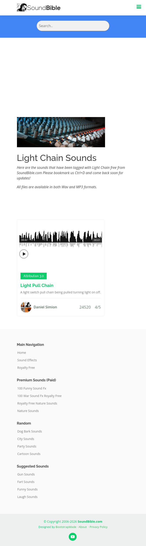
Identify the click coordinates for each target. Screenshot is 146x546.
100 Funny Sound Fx (31, 388)
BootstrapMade (66, 527)
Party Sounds (26, 446)
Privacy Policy (98, 527)
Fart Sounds (26, 481)
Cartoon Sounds (29, 453)
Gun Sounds (26, 474)
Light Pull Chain (37, 285)
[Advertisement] (73, 71)
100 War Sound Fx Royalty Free (39, 395)
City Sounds (25, 438)
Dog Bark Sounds (29, 431)
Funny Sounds (27, 489)
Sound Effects (27, 360)
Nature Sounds (28, 410)
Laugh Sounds (27, 496)
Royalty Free (26, 367)
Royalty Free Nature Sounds (37, 403)
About (83, 527)
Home (21, 352)
